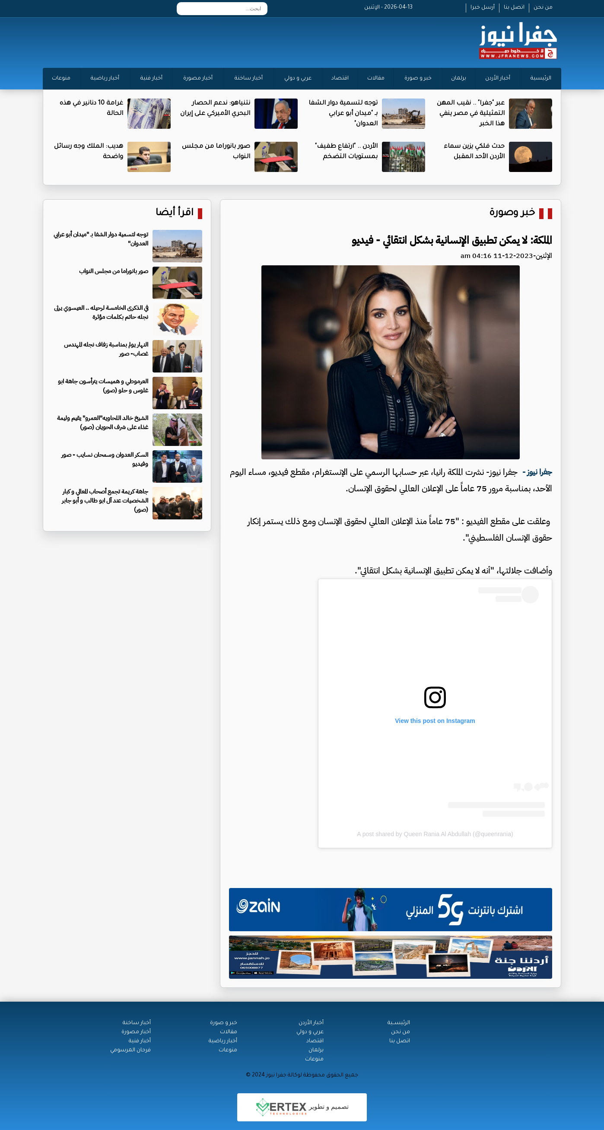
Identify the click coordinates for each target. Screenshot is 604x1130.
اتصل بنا (514, 8)
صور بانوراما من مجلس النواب (113, 271)
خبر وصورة (512, 213)
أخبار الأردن (497, 79)
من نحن (543, 8)
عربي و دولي (298, 79)
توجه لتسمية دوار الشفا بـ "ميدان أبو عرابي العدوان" (343, 114)
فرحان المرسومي (130, 1050)
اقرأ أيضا (175, 213)
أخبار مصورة (198, 79)
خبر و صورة (418, 79)
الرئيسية (541, 79)
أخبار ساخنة (249, 79)
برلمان (458, 79)
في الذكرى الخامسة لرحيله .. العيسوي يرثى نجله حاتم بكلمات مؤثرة (101, 312)
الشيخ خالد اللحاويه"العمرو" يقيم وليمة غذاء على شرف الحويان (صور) (102, 423)
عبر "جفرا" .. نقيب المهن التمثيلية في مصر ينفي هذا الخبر (471, 114)
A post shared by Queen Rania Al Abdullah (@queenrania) (435, 834)
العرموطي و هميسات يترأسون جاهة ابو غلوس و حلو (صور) (103, 386)
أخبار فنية (151, 79)
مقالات (376, 79)
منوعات (61, 79)
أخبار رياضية (105, 79)
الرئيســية (399, 1023)
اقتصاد (340, 79)
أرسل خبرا (482, 8)
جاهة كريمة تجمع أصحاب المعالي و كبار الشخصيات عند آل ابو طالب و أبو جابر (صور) (105, 500)
